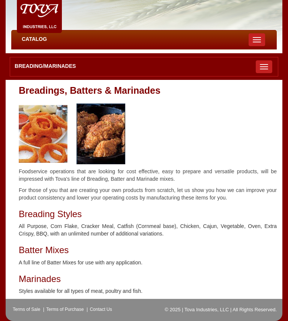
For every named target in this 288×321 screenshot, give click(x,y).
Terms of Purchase (65, 309)
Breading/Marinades (45, 66)
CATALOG (34, 39)
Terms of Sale (26, 309)
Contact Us (101, 309)
